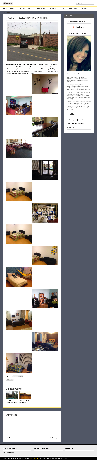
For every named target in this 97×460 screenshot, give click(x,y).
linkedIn (71, 16)
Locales (62, 9)
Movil (12, 9)
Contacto (6, 12)
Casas (30, 9)
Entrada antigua (53, 438)
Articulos (21, 9)
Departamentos (41, 9)
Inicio (5, 9)
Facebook (84, 9)
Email (68, 123)
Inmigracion (73, 9)
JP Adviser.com (34, 458)
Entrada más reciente (12, 438)
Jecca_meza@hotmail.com (77, 120)
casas (14, 376)
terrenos (20, 376)
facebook (67, 16)
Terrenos (53, 9)
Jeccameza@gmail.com (77, 123)
